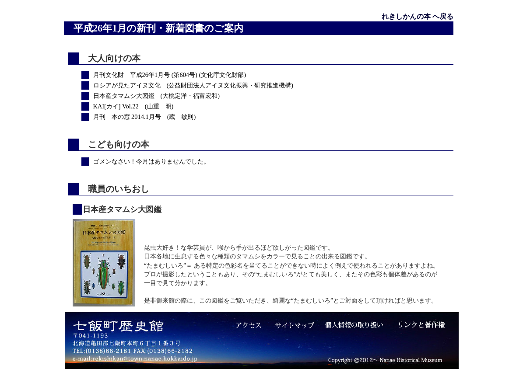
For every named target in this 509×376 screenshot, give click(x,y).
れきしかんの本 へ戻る (417, 16)
